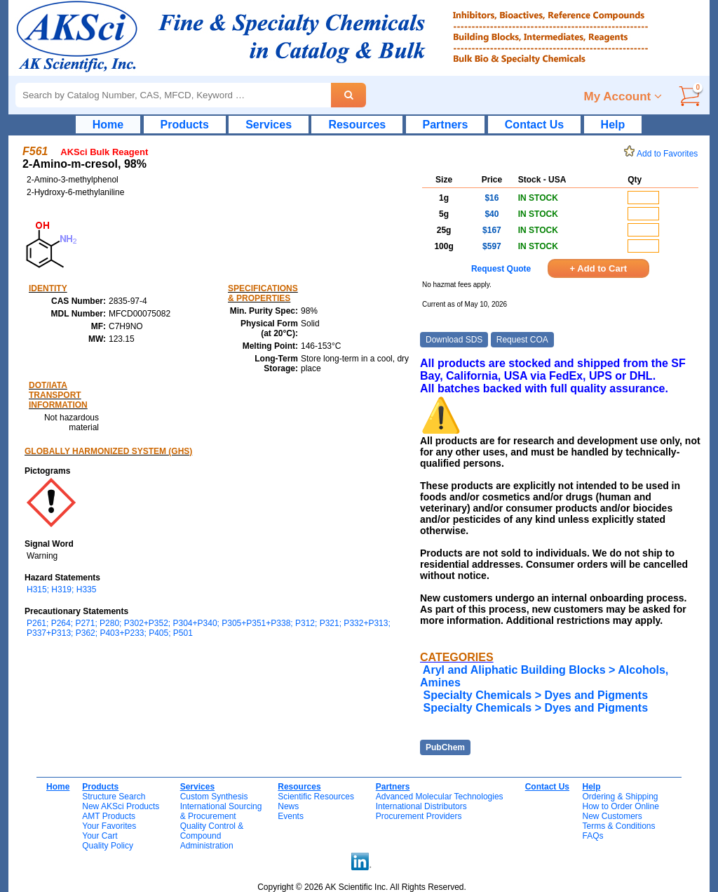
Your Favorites (109, 826)
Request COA (522, 340)
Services (268, 125)
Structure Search (113, 796)
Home (108, 125)
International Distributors (421, 806)
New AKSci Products (120, 806)
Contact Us (534, 125)
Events (291, 816)
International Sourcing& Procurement (221, 811)
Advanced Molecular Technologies (439, 796)
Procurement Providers (419, 816)
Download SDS (454, 340)
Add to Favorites (663, 154)
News (288, 806)
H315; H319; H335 (61, 589)
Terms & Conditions (618, 826)
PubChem (445, 747)
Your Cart (99, 836)
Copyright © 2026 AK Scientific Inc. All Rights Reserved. (361, 887)
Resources (357, 125)
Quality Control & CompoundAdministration (212, 836)
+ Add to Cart (599, 268)
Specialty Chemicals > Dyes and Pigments (535, 695)
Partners (445, 125)
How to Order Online (620, 806)
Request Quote (501, 269)
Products (185, 125)
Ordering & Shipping (620, 796)
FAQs (592, 836)
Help (613, 125)
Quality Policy (107, 846)
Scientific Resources (316, 796)
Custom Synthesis (214, 796)
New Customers (612, 816)
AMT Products (108, 816)
